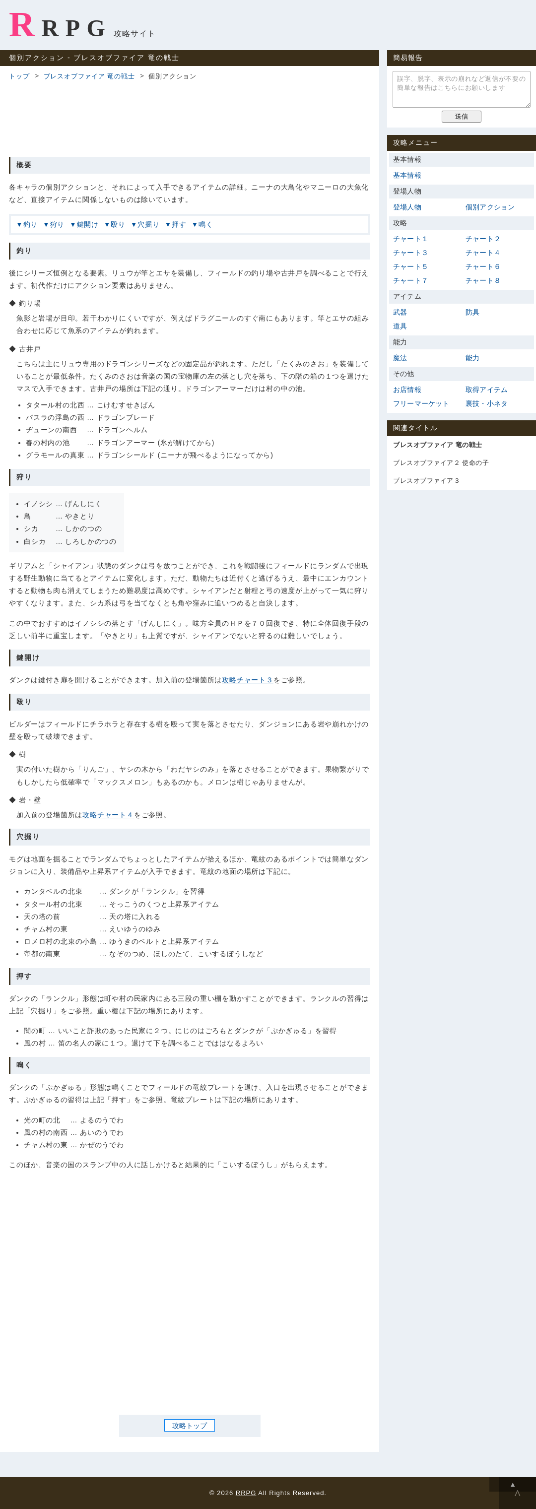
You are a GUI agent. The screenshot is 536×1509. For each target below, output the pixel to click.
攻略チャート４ (108, 815)
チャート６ (483, 266)
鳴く (206, 224)
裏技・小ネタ (487, 403)
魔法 (400, 358)
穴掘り (148, 224)
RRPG (60, 24)
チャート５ (410, 266)
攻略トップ (189, 1426)
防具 (472, 312)
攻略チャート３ (247, 680)
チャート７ (410, 280)
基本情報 (407, 175)
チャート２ (483, 239)
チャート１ (410, 239)
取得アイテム (487, 390)
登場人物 (407, 207)
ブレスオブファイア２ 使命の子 (441, 462)
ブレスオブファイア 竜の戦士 (89, 76)
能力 (472, 358)
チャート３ (410, 253)
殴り (118, 224)
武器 (400, 312)
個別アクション (490, 207)
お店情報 (407, 390)
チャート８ (483, 280)
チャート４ (483, 253)
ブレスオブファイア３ (426, 480)
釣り (30, 224)
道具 (400, 326)
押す (179, 224)
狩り (57, 224)
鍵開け (88, 224)
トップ (19, 76)
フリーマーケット (421, 403)
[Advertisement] (189, 117)
